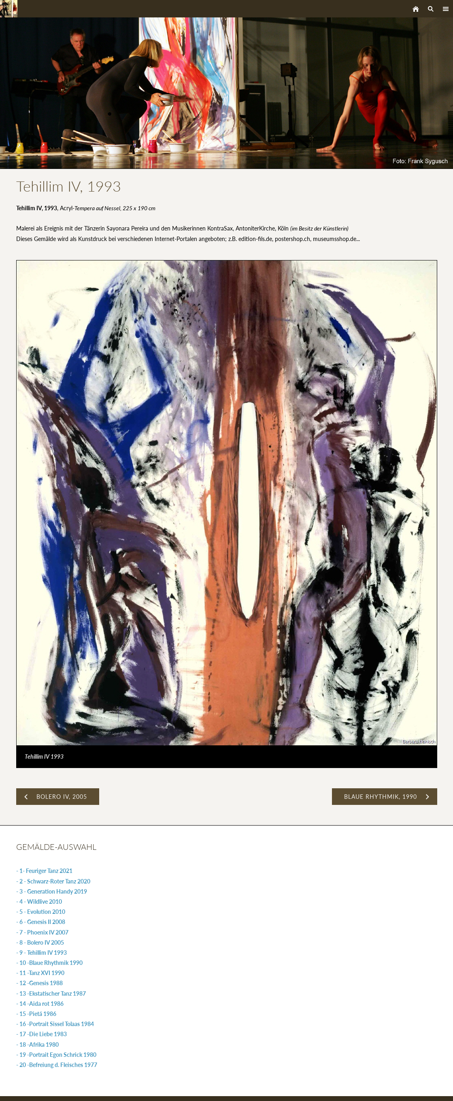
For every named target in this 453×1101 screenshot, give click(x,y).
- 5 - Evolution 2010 (40, 911)
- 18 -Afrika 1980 (37, 1044)
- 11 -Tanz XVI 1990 (40, 972)
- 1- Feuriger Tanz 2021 (44, 870)
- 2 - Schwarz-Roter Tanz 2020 (53, 881)
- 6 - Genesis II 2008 (40, 921)
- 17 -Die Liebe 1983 (41, 1034)
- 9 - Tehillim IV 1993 (41, 952)
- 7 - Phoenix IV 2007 (42, 932)
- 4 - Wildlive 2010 (39, 901)
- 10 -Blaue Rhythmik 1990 (49, 962)
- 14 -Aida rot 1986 (40, 1003)
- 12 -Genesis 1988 (39, 982)
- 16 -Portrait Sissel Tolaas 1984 (55, 1023)
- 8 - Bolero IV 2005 (40, 942)
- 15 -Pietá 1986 (36, 1013)
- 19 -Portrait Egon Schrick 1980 (56, 1054)
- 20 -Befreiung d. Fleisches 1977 (56, 1064)
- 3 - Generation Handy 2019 (51, 891)
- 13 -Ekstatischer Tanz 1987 (51, 993)
